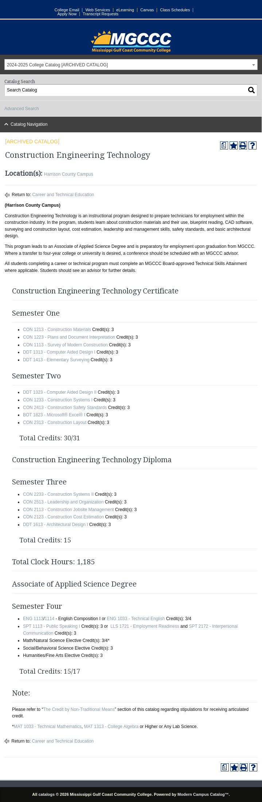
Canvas (147, 10)
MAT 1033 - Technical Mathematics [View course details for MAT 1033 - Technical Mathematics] (48, 726)
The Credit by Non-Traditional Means (78, 709)
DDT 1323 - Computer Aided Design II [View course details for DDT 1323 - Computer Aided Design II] (60, 392)
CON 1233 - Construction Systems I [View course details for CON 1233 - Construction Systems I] (58, 399)
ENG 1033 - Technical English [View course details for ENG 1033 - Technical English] (136, 618)
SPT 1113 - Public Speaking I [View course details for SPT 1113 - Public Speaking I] (51, 626)
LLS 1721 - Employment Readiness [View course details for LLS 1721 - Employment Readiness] (144, 626)
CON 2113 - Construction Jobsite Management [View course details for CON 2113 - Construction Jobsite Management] (68, 509)
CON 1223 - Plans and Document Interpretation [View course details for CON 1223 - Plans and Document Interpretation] (69, 337)
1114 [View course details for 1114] (49, 618)
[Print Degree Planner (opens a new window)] (224, 145)
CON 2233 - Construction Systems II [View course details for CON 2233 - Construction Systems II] (58, 494)
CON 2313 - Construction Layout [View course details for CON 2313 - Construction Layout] (54, 422)
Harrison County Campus (68, 174)
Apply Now (67, 14)
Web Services (97, 10)
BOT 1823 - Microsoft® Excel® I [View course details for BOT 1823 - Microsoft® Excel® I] (54, 414)
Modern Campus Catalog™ (203, 794)
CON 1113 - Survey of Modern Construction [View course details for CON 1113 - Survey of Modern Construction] (65, 344)
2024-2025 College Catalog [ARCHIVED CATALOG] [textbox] (57, 64)
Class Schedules (175, 10)
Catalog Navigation (29, 124)
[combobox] (131, 64)
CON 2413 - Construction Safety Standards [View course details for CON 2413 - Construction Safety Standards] (65, 407)
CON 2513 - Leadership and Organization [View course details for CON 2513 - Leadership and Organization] (63, 502)
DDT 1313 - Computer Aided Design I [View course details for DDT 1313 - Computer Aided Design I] (59, 352)
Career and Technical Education (63, 194)
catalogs (46, 794)
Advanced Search (21, 108)
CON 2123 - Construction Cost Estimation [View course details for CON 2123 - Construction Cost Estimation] (63, 516)
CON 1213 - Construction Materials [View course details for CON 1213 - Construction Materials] (57, 329)
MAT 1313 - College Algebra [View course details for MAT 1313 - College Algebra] (111, 726)
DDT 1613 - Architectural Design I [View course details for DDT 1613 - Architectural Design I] (55, 524)
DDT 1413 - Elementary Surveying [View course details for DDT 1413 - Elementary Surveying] (56, 359)
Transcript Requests (100, 14)
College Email (67, 10)
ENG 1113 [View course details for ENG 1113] (33, 618)
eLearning (125, 10)
